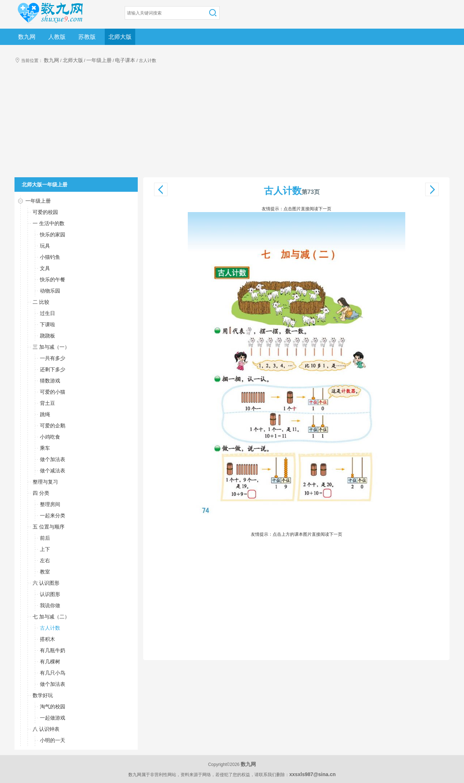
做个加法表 (52, 459)
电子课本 (125, 60)
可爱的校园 (45, 212)
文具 (45, 268)
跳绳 (45, 414)
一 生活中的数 (49, 223)
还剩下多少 (52, 369)
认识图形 (50, 594)
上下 (45, 549)
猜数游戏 (50, 381)
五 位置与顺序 (49, 527)
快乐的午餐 (52, 279)
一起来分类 (52, 515)
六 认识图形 (46, 583)
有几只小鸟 (52, 673)
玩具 (45, 246)
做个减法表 (52, 470)
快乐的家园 (52, 234)
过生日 (47, 313)
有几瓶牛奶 (52, 650)
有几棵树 (50, 661)
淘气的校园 (52, 706)
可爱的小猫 (52, 392)
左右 (45, 560)
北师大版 (120, 37)
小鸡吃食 (50, 437)
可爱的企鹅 (52, 425)
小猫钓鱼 (50, 257)
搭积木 (47, 639)
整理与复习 (45, 482)
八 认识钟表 (46, 729)
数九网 (27, 37)
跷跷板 (47, 336)
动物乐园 (50, 291)
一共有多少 (52, 358)
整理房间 (50, 504)
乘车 (45, 448)
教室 (45, 572)
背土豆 (47, 403)
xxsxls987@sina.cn (312, 774)
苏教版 (87, 37)
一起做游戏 (52, 718)
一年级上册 (99, 60)
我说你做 (50, 605)
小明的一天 (52, 740)
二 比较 (41, 302)
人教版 (57, 37)
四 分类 (41, 493)
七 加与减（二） (51, 617)
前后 (45, 538)
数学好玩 (43, 695)
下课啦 (47, 324)
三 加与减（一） (51, 347)
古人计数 (50, 628)
